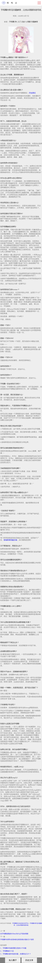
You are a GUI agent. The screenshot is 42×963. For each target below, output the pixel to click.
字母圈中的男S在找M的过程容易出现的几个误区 (17, 939)
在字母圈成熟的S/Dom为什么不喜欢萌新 (14, 934)
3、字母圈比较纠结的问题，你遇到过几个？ (15, 954)
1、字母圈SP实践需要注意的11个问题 (13, 948)
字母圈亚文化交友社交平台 (20, 923)
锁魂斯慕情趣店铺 (10, 540)
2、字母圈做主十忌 (7, 951)
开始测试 (32, 93)
